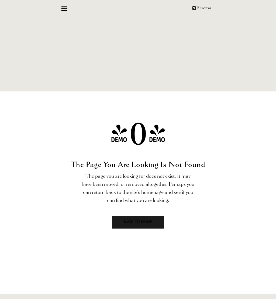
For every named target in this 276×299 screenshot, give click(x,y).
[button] (64, 9)
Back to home (138, 222)
